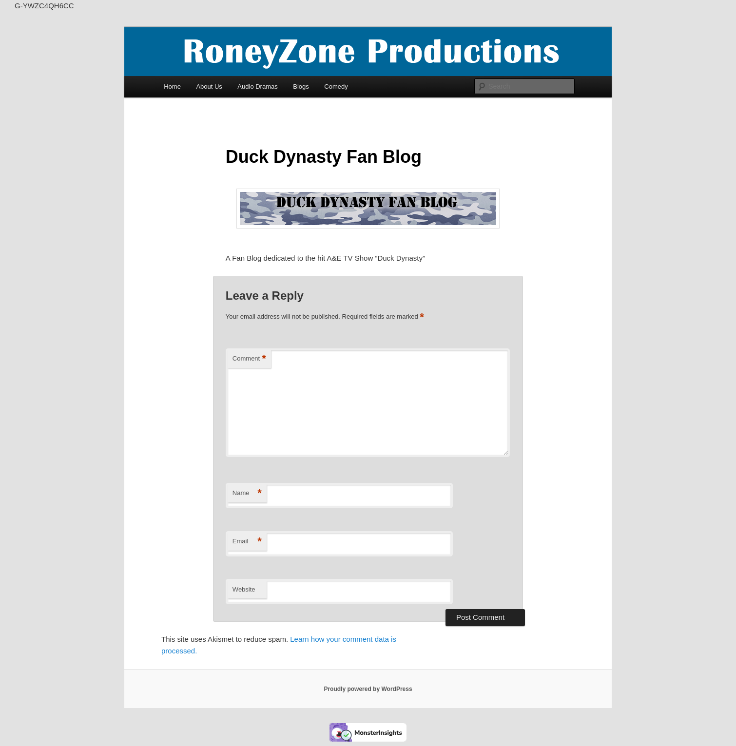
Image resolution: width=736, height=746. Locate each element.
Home (172, 86)
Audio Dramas (257, 86)
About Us (209, 86)
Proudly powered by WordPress (368, 689)
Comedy (336, 86)
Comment (249, 359)
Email (247, 542)
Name (247, 493)
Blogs (301, 86)
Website (243, 589)
